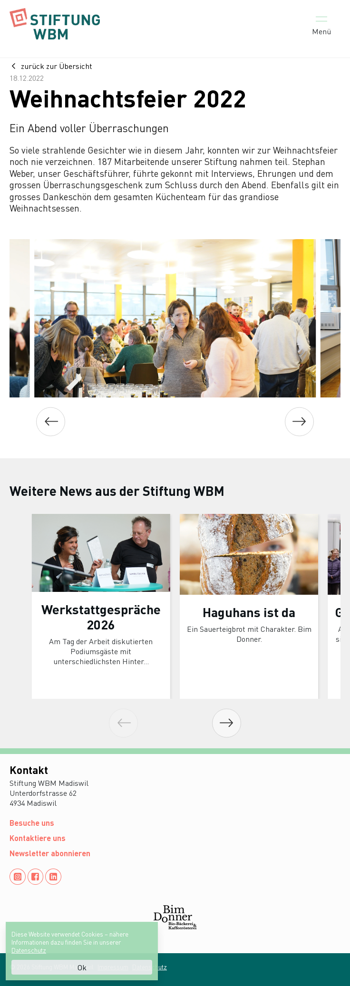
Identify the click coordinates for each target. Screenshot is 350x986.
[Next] (299, 421)
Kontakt (29, 769)
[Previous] (50, 421)
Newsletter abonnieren (50, 853)
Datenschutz (28, 950)
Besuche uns (32, 823)
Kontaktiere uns (38, 838)
